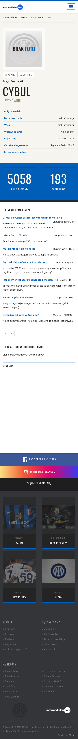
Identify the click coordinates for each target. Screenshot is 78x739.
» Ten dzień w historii (53, 671)
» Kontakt (8, 629)
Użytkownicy (37, 17)
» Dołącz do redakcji (53, 639)
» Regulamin (9, 644)
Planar (72, 735)
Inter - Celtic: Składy (15, 235)
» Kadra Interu (10, 691)
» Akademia (48, 691)
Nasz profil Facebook (39, 459)
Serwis (24, 17)
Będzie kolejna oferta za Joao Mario (24, 262)
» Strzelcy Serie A (51, 681)
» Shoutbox (48, 644)
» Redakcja (9, 634)
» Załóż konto (50, 634)
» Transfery (9, 686)
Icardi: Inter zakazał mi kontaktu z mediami (28, 280)
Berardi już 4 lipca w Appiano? (21, 315)
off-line (26, 74)
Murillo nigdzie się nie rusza (19, 249)
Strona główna (10, 17)
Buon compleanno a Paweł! (18, 297)
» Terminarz (9, 681)
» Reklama (8, 639)
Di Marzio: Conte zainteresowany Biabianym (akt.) (32, 217)
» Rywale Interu (11, 676)
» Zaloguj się (49, 629)
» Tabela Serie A (51, 676)
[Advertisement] (39, 411)
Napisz (10, 74)
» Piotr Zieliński (11, 696)
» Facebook (48, 649)
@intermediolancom (39, 472)
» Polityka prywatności (16, 649)
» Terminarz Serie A (52, 686)
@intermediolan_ (39, 483)
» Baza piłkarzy (11, 671)
